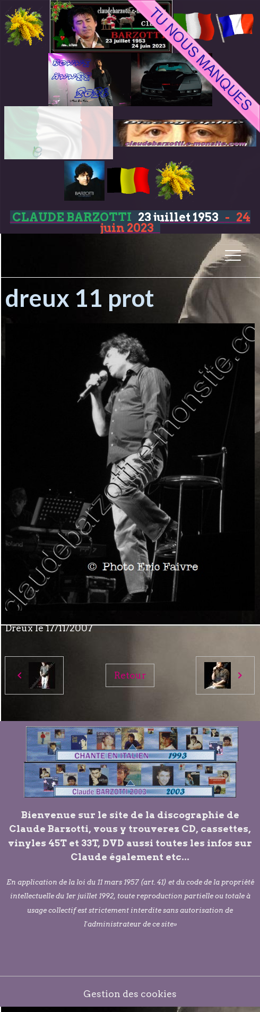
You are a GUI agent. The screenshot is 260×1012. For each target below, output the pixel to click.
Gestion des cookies (130, 993)
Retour (130, 675)
